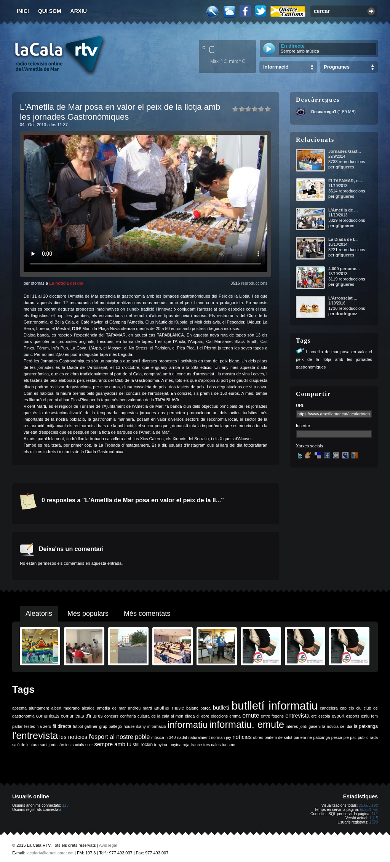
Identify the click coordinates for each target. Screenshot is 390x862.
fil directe (62, 726)
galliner (91, 726)
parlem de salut (278, 737)
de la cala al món (167, 716)
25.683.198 (368, 805)
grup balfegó (110, 726)
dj (198, 716)
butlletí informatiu (275, 705)
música (157, 737)
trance (196, 744)
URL (300, 405)
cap (343, 708)
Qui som (49, 11)
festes (29, 726)
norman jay (221, 737)
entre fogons (272, 716)
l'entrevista (35, 735)
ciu (358, 708)
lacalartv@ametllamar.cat (50, 853)
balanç (192, 708)
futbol (78, 726)
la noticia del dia (337, 726)
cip (351, 708)
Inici (23, 11)
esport (338, 716)
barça (205, 708)
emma (235, 716)
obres (258, 737)
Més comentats (147, 613)
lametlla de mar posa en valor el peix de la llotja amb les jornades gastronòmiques (334, 359)
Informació (275, 67)
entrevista (297, 716)
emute (250, 715)
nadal (182, 737)
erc (314, 716)
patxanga (321, 737)
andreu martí (140, 708)
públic (363, 737)
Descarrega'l (323, 111)
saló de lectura (25, 744)
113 (65, 805)
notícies (242, 737)
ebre (205, 716)
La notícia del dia (66, 283)
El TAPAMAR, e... (345, 180)
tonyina (160, 744)
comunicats (47, 716)
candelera (329, 708)
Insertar (303, 425)
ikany (141, 726)
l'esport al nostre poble (119, 737)
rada (374, 737)
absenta (19, 708)
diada (190, 716)
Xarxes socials (309, 446)
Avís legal (108, 845)
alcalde (88, 708)
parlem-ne (303, 737)
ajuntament (39, 708)
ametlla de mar (111, 708)
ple (346, 737)
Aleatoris (39, 613)
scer (89, 744)
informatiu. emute (247, 724)
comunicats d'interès (82, 716)
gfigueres (345, 167)
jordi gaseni (309, 726)
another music (169, 708)
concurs (111, 716)
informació (156, 726)
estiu (365, 716)
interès (292, 726)
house (128, 726)
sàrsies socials (71, 744)
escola (324, 716)
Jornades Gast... (344, 151)
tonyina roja (178, 744)
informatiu (188, 724)
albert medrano (65, 708)
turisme (228, 744)
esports (352, 716)
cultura (143, 716)
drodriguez (346, 313)
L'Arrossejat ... (342, 298)
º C (208, 49)
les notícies (73, 737)
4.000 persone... (344, 268)
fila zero (44, 726)
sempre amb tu (112, 744)
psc (353, 737)
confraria (128, 716)
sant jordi (48, 744)
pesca (336, 737)
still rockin (143, 744)
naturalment (198, 737)
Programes (337, 67)
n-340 (170, 737)
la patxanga (366, 726)
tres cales (212, 744)
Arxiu (78, 11)
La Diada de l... (343, 239)
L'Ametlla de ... (343, 210)
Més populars (88, 613)
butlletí (221, 708)
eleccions (219, 716)
